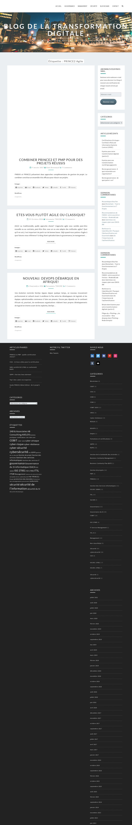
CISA (91, 392)
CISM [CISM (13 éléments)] (30, 437)
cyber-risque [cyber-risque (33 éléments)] (17, 444)
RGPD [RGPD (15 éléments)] (36, 481)
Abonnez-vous (108, 102)
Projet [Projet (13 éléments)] (12, 479)
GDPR (92, 444)
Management (82, 6)
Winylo (104, 305)
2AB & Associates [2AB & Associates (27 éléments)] (18, 431)
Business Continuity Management (102, 458)
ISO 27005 (93, 522)
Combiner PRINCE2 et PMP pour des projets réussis (51, 161)
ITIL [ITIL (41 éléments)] (36, 470)
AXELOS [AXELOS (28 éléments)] (26, 434)
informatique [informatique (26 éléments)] (22, 467)
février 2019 (94, 660)
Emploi (92, 434)
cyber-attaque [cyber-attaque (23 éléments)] (32, 440)
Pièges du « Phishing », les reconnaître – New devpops (111, 315)
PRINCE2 (93, 479)
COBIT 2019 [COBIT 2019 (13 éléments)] (21, 441)
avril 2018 (93, 708)
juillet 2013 (94, 818)
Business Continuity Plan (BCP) (101, 463)
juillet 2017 (94, 739)
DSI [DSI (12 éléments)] (30, 452)
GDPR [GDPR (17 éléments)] (33, 452)
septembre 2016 (96, 771)
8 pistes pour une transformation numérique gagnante (109, 162)
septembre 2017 (96, 729)
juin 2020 (93, 613)
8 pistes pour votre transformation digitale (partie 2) (110, 153)
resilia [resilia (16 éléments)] (31, 481)
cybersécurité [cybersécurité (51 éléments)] (19, 452)
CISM (92, 397)
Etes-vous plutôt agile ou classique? (50, 215)
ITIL (91, 495)
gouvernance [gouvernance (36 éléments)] (17, 463)
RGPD (92, 448)
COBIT (92, 515)
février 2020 (94, 624)
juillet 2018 (94, 697)
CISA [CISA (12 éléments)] (27, 437)
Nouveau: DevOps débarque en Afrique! (51, 280)
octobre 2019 (95, 634)
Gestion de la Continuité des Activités (103, 454)
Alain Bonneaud (52, 167)
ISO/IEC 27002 (95, 568)
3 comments (70, 286)
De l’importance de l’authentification (109, 238)
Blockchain (104, 6)
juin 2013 (93, 823)
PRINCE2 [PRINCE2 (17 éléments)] (35, 477)
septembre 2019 (96, 639)
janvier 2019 (94, 666)
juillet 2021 (94, 597)
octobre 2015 (95, 781)
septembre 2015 (96, 786)
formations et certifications (100, 439)
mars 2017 (93, 750)
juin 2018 (93, 702)
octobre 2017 (95, 723)
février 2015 (94, 797)
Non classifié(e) (95, 543)
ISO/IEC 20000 (95, 489)
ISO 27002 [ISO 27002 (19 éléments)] (30, 471)
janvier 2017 (94, 755)
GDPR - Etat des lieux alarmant (20, 374)
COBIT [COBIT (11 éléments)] (33, 437)
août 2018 (93, 692)
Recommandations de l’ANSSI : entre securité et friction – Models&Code (111, 215)
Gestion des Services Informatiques (103, 486)
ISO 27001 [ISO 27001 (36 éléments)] (19, 470)
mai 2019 (93, 645)
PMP (91, 474)
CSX (91, 556)
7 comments (67, 167)
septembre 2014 (96, 802)
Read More (51, 241)
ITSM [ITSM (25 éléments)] (12, 474)
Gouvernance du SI (96, 512)
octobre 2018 (95, 681)
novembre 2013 (95, 813)
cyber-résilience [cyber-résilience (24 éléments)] (31, 444)
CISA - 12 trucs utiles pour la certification (24, 362)
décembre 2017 (95, 713)
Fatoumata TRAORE (53, 219)
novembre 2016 (95, 760)
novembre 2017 (95, 718)
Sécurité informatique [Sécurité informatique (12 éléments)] (16, 491)
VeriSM (92, 500)
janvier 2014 (94, 807)
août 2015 (93, 792)
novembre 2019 (95, 629)
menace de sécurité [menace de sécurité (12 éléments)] (32, 474)
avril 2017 (93, 744)
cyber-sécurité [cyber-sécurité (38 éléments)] (18, 447)
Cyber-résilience (96, 418)
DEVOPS (93, 428)
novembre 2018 (95, 676)
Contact (115, 6)
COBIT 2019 (94, 407)
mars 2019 (93, 655)
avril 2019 (93, 650)
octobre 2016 (95, 765)
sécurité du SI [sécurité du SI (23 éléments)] (33, 489)
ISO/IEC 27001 (95, 562)
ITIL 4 (92, 533)
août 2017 (93, 734)
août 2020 (93, 603)
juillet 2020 (94, 608)
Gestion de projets (97, 470)
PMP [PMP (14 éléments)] (30, 477)
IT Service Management (98, 527)
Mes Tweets (54, 353)
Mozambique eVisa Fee (110, 201)
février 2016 (94, 776)
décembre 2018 (95, 671)
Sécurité (93, 6)
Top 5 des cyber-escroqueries (20, 380)
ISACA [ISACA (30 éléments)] (32, 467)
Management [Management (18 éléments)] (20, 474)
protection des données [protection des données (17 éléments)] (23, 479)
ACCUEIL (58, 6)
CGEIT (92, 386)
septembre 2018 (96, 687)
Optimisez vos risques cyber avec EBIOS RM (110, 222)
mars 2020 (93, 618)
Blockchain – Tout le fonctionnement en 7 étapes (111, 206)
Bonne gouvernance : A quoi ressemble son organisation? (110, 171)
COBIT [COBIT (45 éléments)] (13, 440)
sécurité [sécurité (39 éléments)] (15, 484)
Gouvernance (69, 6)
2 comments (70, 219)
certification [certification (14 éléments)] (21, 437)
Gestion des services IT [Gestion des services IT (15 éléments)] (31, 460)
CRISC (92, 413)
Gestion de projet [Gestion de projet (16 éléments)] (25, 455)
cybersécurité (95, 552)
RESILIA (92, 421)
